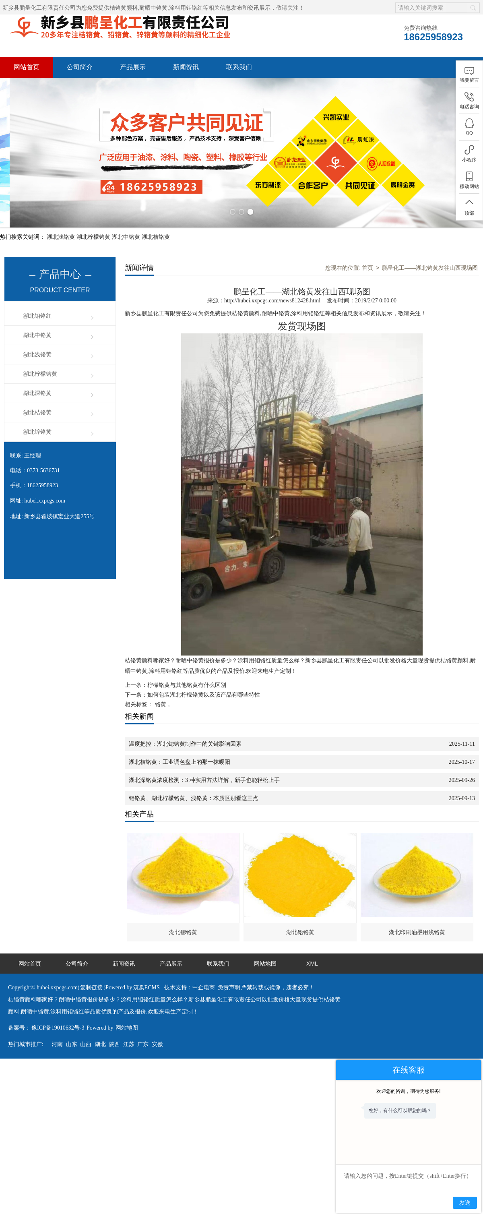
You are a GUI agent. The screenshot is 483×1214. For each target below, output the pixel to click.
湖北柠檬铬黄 (93, 220)
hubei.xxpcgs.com (44, 484)
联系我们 (239, 67)
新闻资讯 (186, 67)
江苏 (128, 1028)
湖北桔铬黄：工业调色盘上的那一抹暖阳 (179, 745)
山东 (71, 1028)
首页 (367, 251)
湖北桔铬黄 (156, 220)
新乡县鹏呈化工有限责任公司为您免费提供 (70, 7)
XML (312, 947)
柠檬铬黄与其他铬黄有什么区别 (186, 669)
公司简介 (80, 67)
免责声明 (229, 971)
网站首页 (26, 67)
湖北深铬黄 (37, 377)
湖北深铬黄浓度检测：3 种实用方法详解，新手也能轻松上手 (204, 764)
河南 (57, 1028)
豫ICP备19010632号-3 (57, 1011)
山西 (85, 1028)
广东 (143, 1028)
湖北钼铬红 (37, 299)
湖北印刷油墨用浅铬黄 (417, 915)
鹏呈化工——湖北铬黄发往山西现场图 (430, 251)
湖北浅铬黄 (61, 220)
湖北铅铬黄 (300, 915)
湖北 (100, 1028)
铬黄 (160, 688)
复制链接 (91, 971)
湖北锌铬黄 (37, 415)
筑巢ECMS (146, 971)
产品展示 (133, 67)
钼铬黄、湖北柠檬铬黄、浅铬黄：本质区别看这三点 (193, 782)
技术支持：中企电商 (189, 971)
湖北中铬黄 (126, 220)
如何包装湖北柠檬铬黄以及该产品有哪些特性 (203, 678)
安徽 (157, 1028)
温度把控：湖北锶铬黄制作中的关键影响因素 (185, 727)
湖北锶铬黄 (183, 915)
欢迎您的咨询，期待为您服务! (408, 1091)
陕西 (114, 1028)
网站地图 (265, 947)
